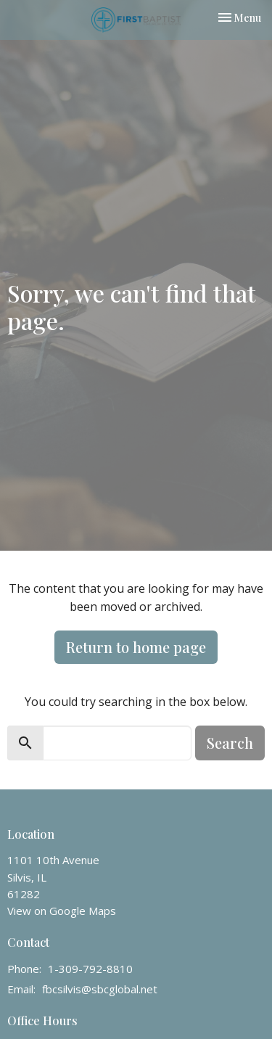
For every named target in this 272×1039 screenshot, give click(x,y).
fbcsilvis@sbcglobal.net (99, 989)
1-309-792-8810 (90, 968)
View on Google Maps (61, 910)
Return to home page (136, 647)
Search (230, 742)
